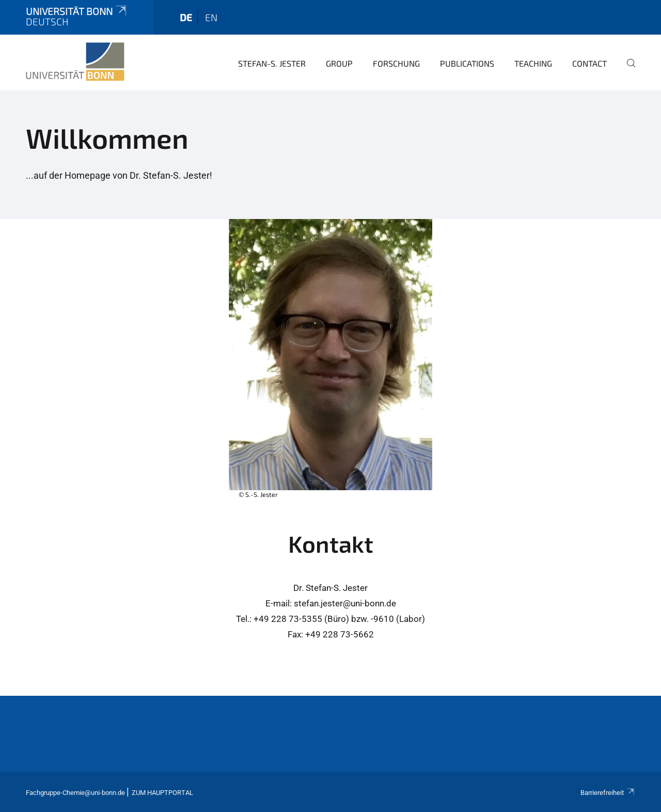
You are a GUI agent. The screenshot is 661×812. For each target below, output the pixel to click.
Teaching (533, 63)
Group (339, 63)
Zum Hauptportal (162, 793)
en (211, 17)
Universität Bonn (77, 11)
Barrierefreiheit (607, 793)
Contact (589, 63)
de (186, 17)
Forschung (396, 63)
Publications (467, 63)
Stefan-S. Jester (272, 63)
